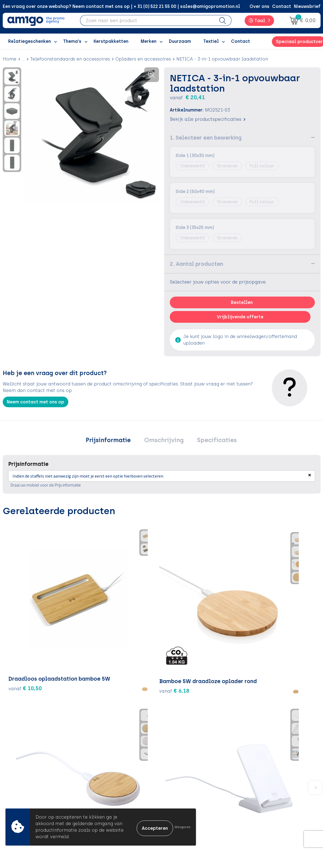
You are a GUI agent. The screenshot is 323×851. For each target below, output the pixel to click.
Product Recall (186, 784)
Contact (281, 6)
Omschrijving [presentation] (164, 441)
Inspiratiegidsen (109, 767)
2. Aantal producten (196, 263)
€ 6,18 (76, 609)
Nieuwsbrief (307, 6)
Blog (96, 800)
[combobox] (147, 20)
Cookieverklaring (267, 759)
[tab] (113, 441)
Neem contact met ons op (35, 401)
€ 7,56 (288, 609)
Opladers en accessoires (143, 59)
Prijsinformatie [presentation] (113, 441)
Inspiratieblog (107, 759)
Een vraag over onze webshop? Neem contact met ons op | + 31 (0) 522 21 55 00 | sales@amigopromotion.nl (121, 6)
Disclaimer (260, 775)
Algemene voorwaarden (275, 750)
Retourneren (183, 767)
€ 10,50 (25, 609)
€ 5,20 (129, 609)
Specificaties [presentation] (212, 441)
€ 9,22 (182, 625)
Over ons (259, 6)
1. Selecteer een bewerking (206, 137)
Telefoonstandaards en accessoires (70, 59)
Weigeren (182, 827)
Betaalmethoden (189, 759)
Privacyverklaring (267, 767)
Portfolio (101, 792)
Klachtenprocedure (191, 775)
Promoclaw (104, 775)
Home (9, 59)
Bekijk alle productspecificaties (207, 119)
